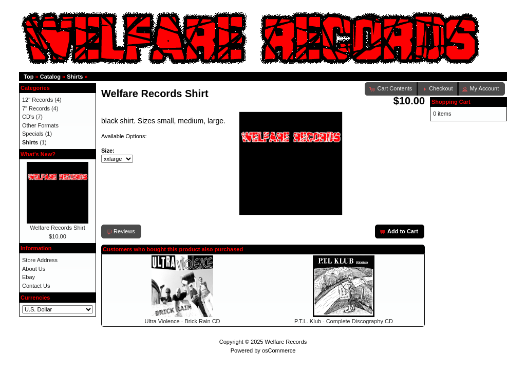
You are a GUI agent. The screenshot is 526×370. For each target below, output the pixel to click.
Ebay (28, 277)
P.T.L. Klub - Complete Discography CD (343, 321)
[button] (438, 89)
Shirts (75, 76)
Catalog (50, 76)
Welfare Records (286, 342)
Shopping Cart (451, 102)
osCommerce (278, 350)
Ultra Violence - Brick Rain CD (182, 321)
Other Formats (40, 125)
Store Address (40, 260)
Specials (33, 134)
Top (28, 76)
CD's (28, 117)
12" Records (37, 100)
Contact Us (36, 286)
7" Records (36, 108)
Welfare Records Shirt (57, 228)
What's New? (38, 154)
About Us (33, 269)
